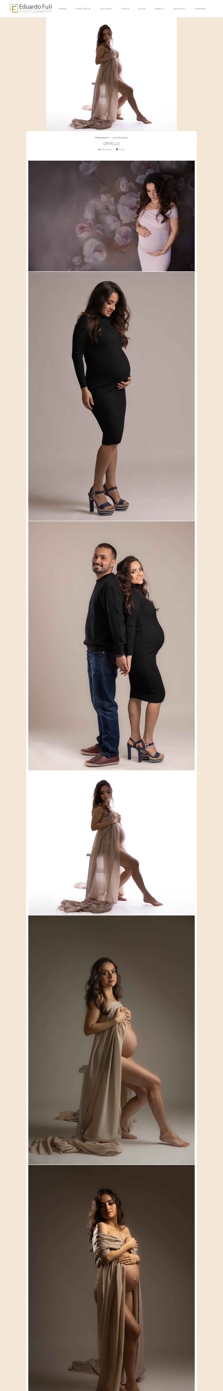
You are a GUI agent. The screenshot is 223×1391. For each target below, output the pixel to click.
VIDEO (125, 8)
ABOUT (159, 8)
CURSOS (200, 8)
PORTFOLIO (83, 8)
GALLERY (106, 8)
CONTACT (179, 8)
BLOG (142, 8)
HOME (63, 8)
